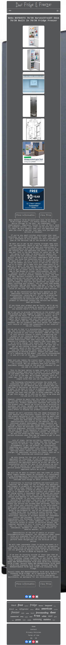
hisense (41, 605)
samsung (37, 619)
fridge (33, 604)
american (46, 608)
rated (30, 616)
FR (36, 638)
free (37, 615)
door (53, 612)
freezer (15, 612)
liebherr (32, 609)
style (22, 613)
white (44, 616)
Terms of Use (33, 635)
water (24, 620)
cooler (56, 609)
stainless (47, 619)
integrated (48, 605)
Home (33, 626)
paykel (26, 606)
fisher (55, 606)
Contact (33, 629)
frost (20, 604)
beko (13, 620)
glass (55, 616)
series (27, 613)
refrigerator (24, 609)
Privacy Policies (33, 632)
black (13, 605)
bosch (32, 613)
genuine (18, 620)
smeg (21, 616)
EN (31, 638)
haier (54, 620)
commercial (14, 616)
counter (29, 620)
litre (16, 609)
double (26, 616)
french (11, 609)
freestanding (42, 612)
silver (37, 609)
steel (50, 616)
